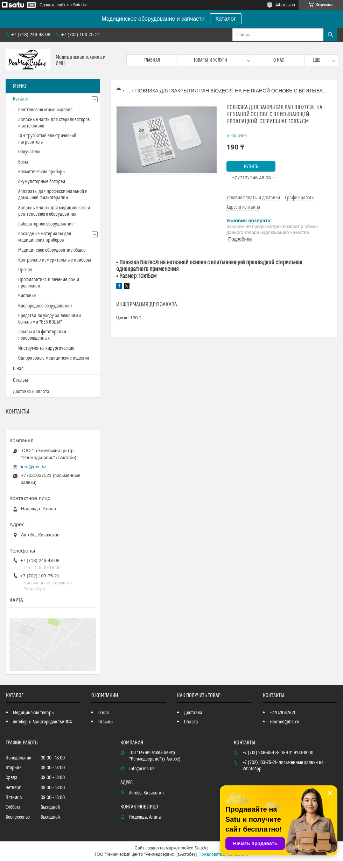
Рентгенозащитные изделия (45, 110)
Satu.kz (201, 848)
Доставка (193, 713)
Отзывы (20, 380)
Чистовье (27, 296)
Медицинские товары (34, 713)
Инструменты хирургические (46, 348)
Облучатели (29, 152)
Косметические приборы (41, 172)
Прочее (25, 270)
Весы (23, 162)
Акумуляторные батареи (41, 182)
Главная (152, 60)
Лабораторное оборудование (46, 224)
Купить (251, 166)
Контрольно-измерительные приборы (54, 260)
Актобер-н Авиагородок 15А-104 (42, 722)
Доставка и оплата (31, 392)
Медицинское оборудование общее (51, 250)
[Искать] (330, 34)
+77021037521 (282, 713)
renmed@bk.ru (284, 722)
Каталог (226, 19)
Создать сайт (52, 4)
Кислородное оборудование (45, 306)
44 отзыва (285, 4)
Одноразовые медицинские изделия (53, 358)
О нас (278, 60)
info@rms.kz (33, 466)
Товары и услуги (210, 60)
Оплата (191, 722)
